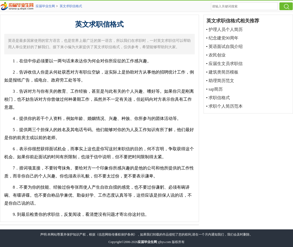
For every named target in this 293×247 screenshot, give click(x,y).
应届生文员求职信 (226, 63)
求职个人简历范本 (226, 106)
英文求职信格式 (71, 6)
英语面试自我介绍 (226, 46)
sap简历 (216, 89)
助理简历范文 (221, 80)
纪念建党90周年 (223, 38)
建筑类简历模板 (223, 72)
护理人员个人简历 (226, 29)
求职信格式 (219, 97)
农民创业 (217, 55)
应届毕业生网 (45, 6)
